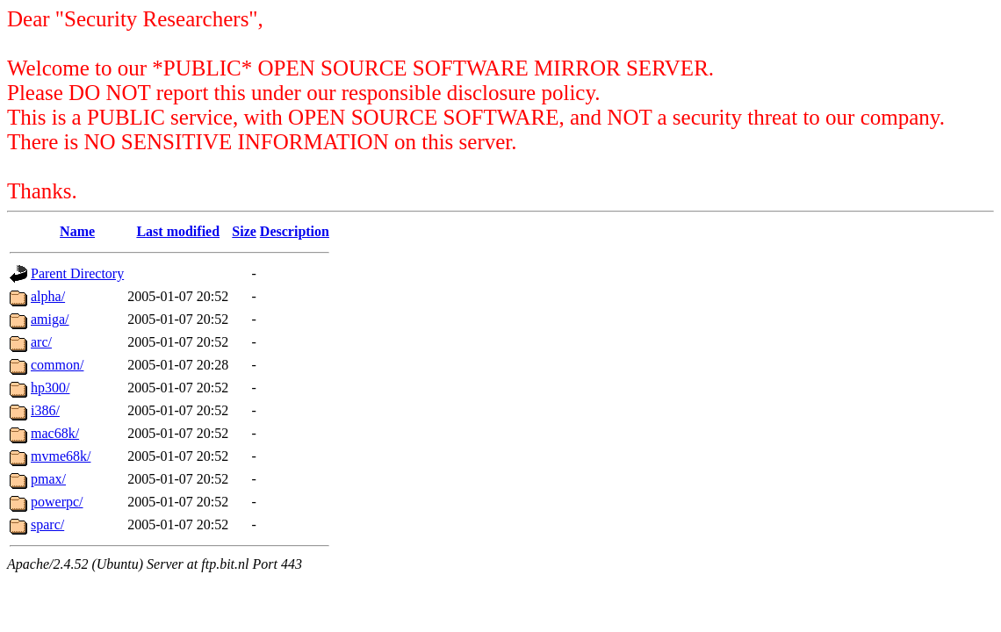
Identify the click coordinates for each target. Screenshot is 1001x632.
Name (77, 231)
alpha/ (48, 296)
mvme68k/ (60, 456)
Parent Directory (77, 273)
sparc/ (47, 524)
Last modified (178, 231)
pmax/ (48, 478)
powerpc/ (57, 501)
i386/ (45, 410)
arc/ (41, 341)
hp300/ (50, 387)
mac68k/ (55, 433)
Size (244, 231)
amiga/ (50, 319)
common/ (57, 364)
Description (294, 231)
